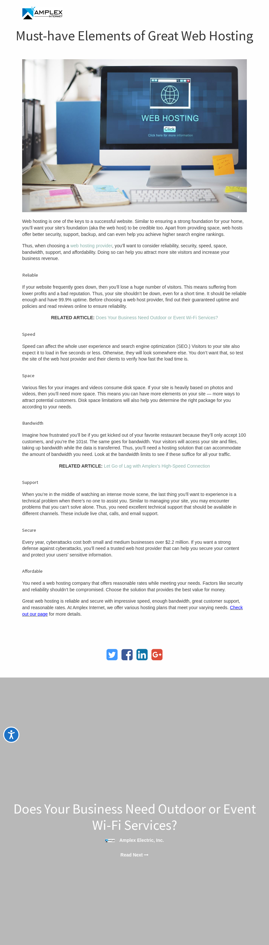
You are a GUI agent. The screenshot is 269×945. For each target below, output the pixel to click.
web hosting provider (91, 245)
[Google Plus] (157, 654)
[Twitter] (112, 654)
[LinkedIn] (142, 654)
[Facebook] (127, 654)
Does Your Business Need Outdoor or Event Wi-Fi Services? (157, 317)
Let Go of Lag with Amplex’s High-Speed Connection (157, 466)
